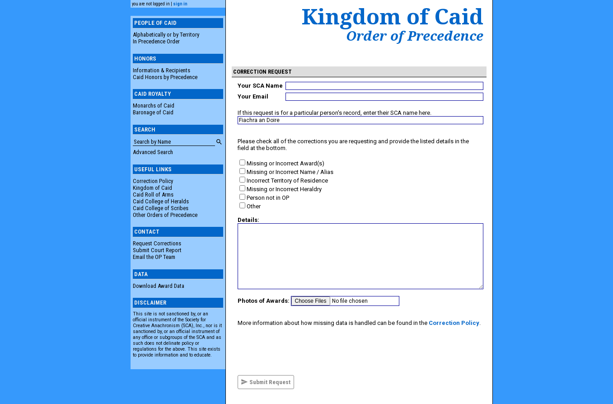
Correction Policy (153, 181)
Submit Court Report (157, 250)
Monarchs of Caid (153, 105)
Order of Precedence (414, 36)
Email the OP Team (154, 257)
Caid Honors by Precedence (165, 77)
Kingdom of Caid (152, 187)
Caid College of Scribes (160, 208)
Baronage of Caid (153, 112)
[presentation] (306, 350)
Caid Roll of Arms (153, 194)
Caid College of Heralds (161, 201)
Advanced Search (153, 152)
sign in (180, 3)
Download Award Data (158, 285)
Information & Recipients (161, 70)
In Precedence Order (156, 41)
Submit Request (265, 381)
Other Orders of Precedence (165, 214)
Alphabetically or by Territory (166, 34)
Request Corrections (157, 243)
